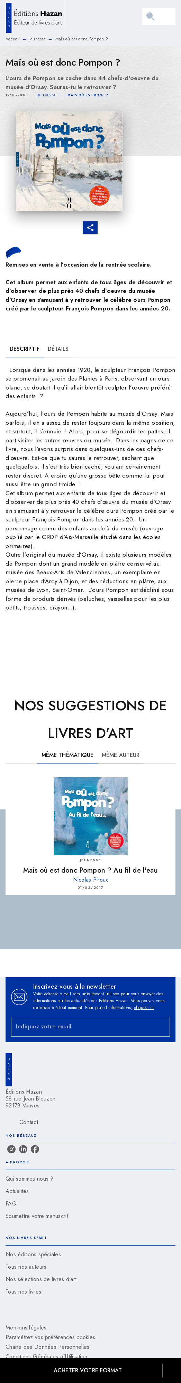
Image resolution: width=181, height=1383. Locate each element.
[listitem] (11, 1149)
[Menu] (158, 16)
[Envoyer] (161, 1026)
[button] (47, 96)
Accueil (13, 39)
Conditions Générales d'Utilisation (46, 1357)
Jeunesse (37, 39)
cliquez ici (144, 1008)
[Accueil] (35, 16)
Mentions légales (26, 1328)
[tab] (25, 349)
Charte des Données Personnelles (47, 1347)
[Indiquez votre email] (82, 1027)
